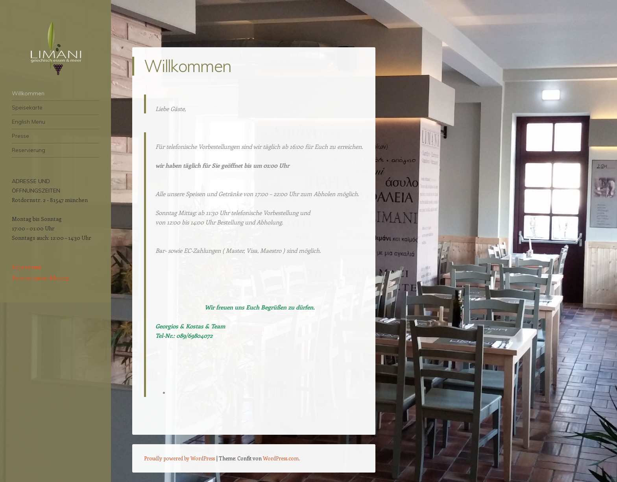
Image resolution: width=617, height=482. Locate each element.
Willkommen (28, 93)
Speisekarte (27, 107)
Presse (20, 135)
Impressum (26, 267)
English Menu (28, 121)
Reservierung (28, 150)
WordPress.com (281, 458)
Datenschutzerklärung (40, 278)
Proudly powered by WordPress (179, 458)
